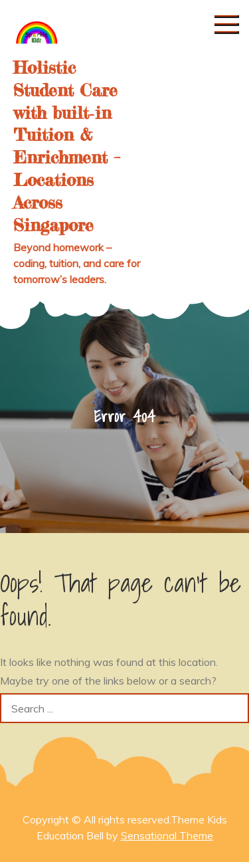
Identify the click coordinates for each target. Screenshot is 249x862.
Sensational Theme (167, 835)
